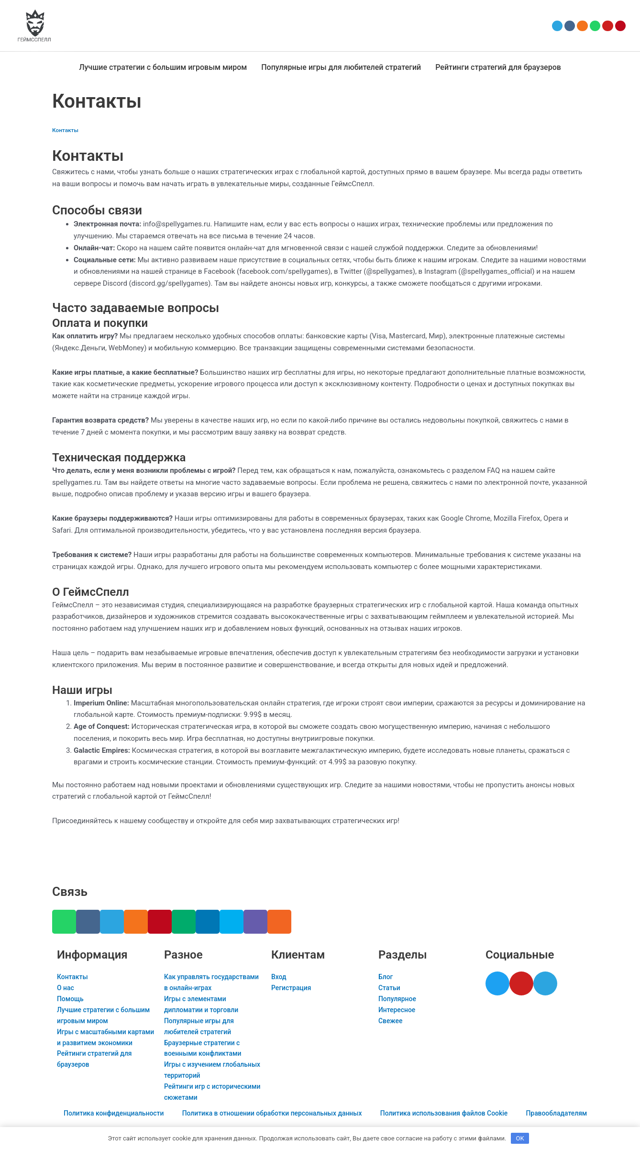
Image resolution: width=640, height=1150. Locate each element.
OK (520, 1137)
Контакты (66, 130)
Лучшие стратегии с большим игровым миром (163, 67)
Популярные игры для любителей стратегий (341, 67)
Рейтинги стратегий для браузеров (498, 67)
